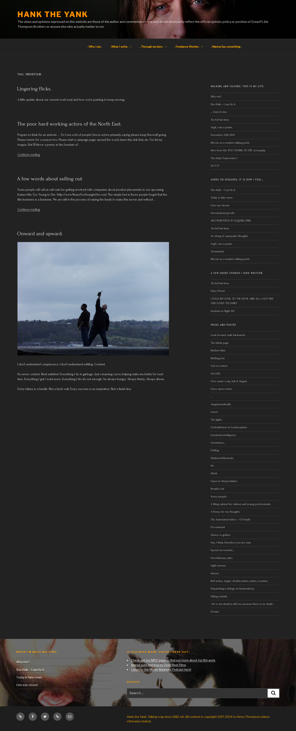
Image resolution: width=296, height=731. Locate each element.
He (212, 465)
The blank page (220, 342)
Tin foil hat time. (220, 119)
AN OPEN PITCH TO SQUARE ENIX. (231, 220)
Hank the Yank (52, 14)
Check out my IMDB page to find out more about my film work (173, 660)
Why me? (216, 96)
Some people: (219, 496)
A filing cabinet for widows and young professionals (241, 504)
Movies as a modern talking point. (230, 142)
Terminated (217, 251)
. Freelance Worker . (189, 46)
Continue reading (28, 154)
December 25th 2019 (223, 134)
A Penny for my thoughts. (225, 511)
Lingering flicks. (34, 89)
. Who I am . (94, 46)
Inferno (215, 573)
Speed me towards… (222, 550)
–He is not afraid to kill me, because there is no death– (242, 603)
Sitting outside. (220, 596)
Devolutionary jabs (221, 557)
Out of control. (219, 365)
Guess (214, 411)
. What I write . (121, 46)
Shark (214, 473)
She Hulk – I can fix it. (223, 104)
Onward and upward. (40, 233)
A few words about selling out (49, 179)
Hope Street (218, 290)
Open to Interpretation (224, 481)
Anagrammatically (221, 404)
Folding (215, 450)
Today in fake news (221, 197)
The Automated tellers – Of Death (230, 519)
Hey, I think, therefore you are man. (231, 542)
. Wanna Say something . (226, 46)
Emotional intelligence (223, 435)
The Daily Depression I (224, 158)
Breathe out (217, 488)
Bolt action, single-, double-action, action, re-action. (239, 580)
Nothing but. (218, 358)
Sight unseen (218, 565)
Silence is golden (220, 534)
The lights (216, 419)
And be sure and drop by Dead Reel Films (158, 665)
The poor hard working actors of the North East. (69, 124)
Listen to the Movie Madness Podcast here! (161, 669)
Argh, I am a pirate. (222, 127)
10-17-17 (215, 165)
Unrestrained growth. (223, 212)
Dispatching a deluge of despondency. (233, 588)
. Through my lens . (154, 46)
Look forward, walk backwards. (228, 335)
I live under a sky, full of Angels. (229, 381)
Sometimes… (218, 442)
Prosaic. (215, 611)
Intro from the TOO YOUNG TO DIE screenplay (238, 150)
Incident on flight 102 (223, 310)
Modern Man (218, 350)
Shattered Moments (222, 458)
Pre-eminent (218, 527)
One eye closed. (220, 205)
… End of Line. (219, 111)
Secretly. (215, 373)
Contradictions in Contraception (229, 427)
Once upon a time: (221, 388)
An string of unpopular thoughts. (230, 236)
